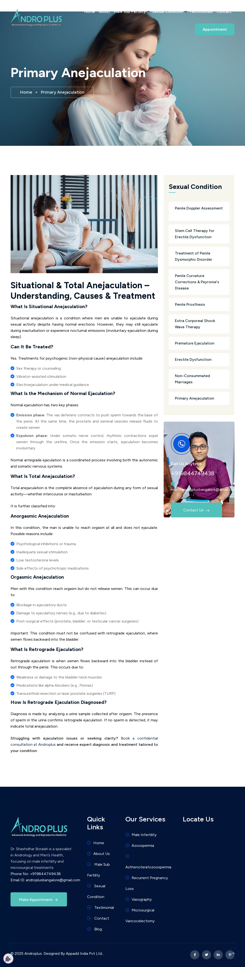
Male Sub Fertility (131, 11)
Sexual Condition (169, 11)
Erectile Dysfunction (199, 359)
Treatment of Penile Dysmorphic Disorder (199, 257)
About (104, 11)
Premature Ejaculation (199, 343)
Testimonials (201, 11)
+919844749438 (192, 473)
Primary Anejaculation (199, 398)
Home (89, 11)
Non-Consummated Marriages (199, 379)
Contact (224, 11)
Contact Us (191, 509)
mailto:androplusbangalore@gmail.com (203, 489)
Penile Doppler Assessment (199, 212)
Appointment (215, 29)
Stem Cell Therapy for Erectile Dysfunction (199, 234)
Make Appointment (39, 900)
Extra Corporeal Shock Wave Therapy (199, 324)
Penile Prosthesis (199, 304)
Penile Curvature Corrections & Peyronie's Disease (199, 282)
